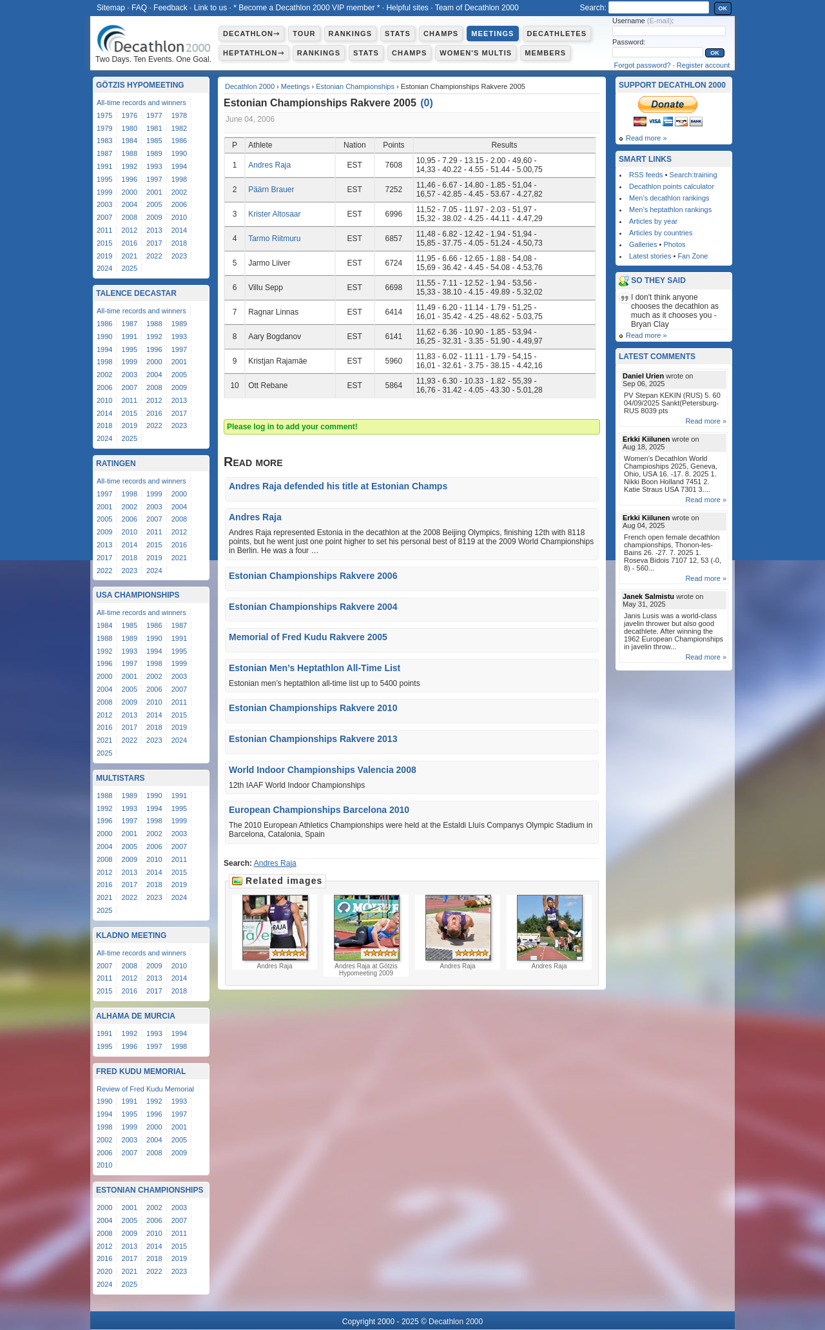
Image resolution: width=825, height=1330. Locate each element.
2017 (154, 243)
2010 (179, 217)
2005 (154, 204)
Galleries (643, 244)
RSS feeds (646, 175)
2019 (104, 256)
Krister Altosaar (274, 214)
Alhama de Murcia (135, 1016)
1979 (104, 128)
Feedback (170, 7)
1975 (104, 115)
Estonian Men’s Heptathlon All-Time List (314, 668)
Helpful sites (407, 7)
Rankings (350, 33)
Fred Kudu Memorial (141, 1071)
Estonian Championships (355, 86)
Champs (440, 33)
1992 (129, 166)
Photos (674, 244)
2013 (154, 230)
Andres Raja (269, 165)
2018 (179, 243)
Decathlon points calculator (671, 186)
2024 (104, 268)
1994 (179, 166)
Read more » (646, 138)
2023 (179, 256)
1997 (154, 179)
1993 (154, 166)
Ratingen (116, 463)
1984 (129, 140)
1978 (179, 115)
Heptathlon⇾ (253, 53)
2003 (104, 204)
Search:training (693, 175)
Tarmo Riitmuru (274, 238)
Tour (304, 33)
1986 (179, 140)
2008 (129, 217)
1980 (129, 128)
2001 (154, 192)
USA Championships (138, 595)
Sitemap (111, 7)
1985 (154, 140)
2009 (154, 217)
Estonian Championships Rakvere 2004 (313, 606)
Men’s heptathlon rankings (670, 209)
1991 (104, 166)
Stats (398, 33)
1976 (129, 115)
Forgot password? (642, 65)
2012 (129, 230)
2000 (129, 192)
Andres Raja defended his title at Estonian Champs (338, 486)
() (426, 102)
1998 (179, 179)
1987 (104, 153)
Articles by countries (660, 233)
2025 (129, 268)
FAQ (139, 7)
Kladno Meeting (131, 935)
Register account (703, 65)
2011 (104, 230)
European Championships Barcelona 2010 (319, 810)
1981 (154, 128)
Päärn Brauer (271, 189)
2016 (129, 243)
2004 (129, 204)
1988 (129, 153)
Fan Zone (692, 256)
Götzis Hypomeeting (140, 85)
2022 (154, 256)
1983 (104, 140)
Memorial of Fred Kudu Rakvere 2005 (308, 637)
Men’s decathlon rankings (669, 198)
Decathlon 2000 (250, 86)
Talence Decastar (136, 293)
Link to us (210, 7)
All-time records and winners (141, 102)
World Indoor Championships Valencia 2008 (322, 770)
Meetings (492, 33)
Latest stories (650, 256)
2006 (179, 204)
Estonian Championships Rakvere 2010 (313, 708)
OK (723, 8)
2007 (104, 217)
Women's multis (476, 53)
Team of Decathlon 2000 (477, 7)
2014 (179, 230)
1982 (179, 128)
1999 (104, 192)
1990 (179, 153)
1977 (154, 115)
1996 (129, 179)
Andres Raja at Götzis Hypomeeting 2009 (366, 936)
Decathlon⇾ (251, 33)
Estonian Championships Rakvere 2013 (313, 739)
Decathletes (557, 33)
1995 (104, 179)
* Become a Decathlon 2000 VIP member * (306, 7)
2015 (104, 243)
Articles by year (653, 221)
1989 (154, 153)
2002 (179, 192)
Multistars (120, 778)
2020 (104, 1271)
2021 (129, 256)
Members (545, 53)
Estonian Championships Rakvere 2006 (313, 576)
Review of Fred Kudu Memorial (145, 1089)
